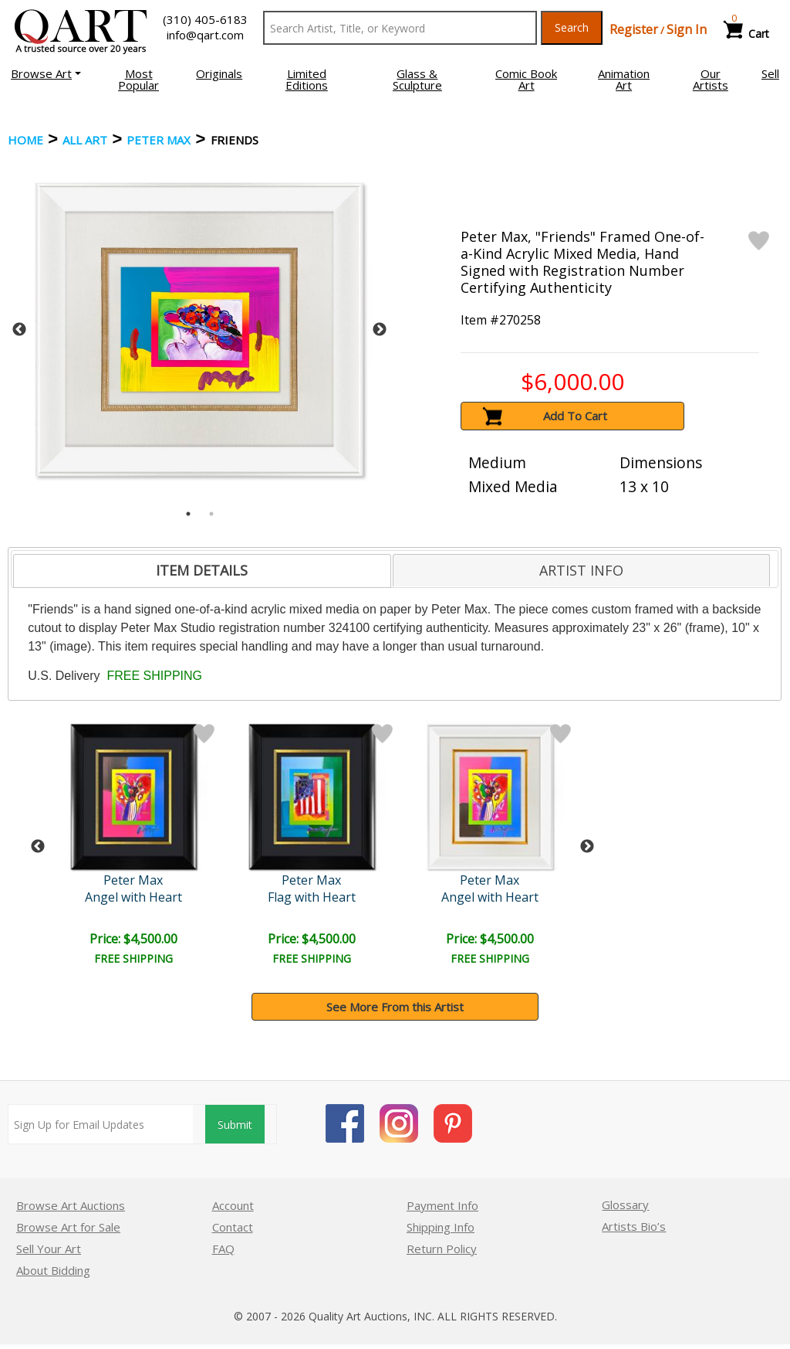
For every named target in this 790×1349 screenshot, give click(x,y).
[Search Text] (400, 27)
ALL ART (84, 140)
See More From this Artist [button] (395, 1006)
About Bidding (53, 1270)
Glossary (625, 1204)
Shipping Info (440, 1227)
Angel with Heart (133, 897)
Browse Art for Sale (68, 1227)
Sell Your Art (48, 1248)
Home (25, 140)
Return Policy (442, 1248)
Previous (19, 330)
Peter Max (159, 140)
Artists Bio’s (634, 1226)
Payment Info (442, 1205)
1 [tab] (188, 514)
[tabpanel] (199, 329)
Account (233, 1205)
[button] (46, 73)
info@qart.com (205, 34)
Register (633, 29)
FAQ (223, 1248)
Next (379, 330)
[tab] (201, 571)
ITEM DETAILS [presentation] (202, 570)
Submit (235, 1124)
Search (572, 27)
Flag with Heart (312, 897)
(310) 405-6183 (205, 19)
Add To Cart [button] (575, 415)
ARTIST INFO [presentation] (581, 570)
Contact (232, 1227)
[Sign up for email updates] (100, 1124)
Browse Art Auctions (70, 1205)
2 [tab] (211, 514)
